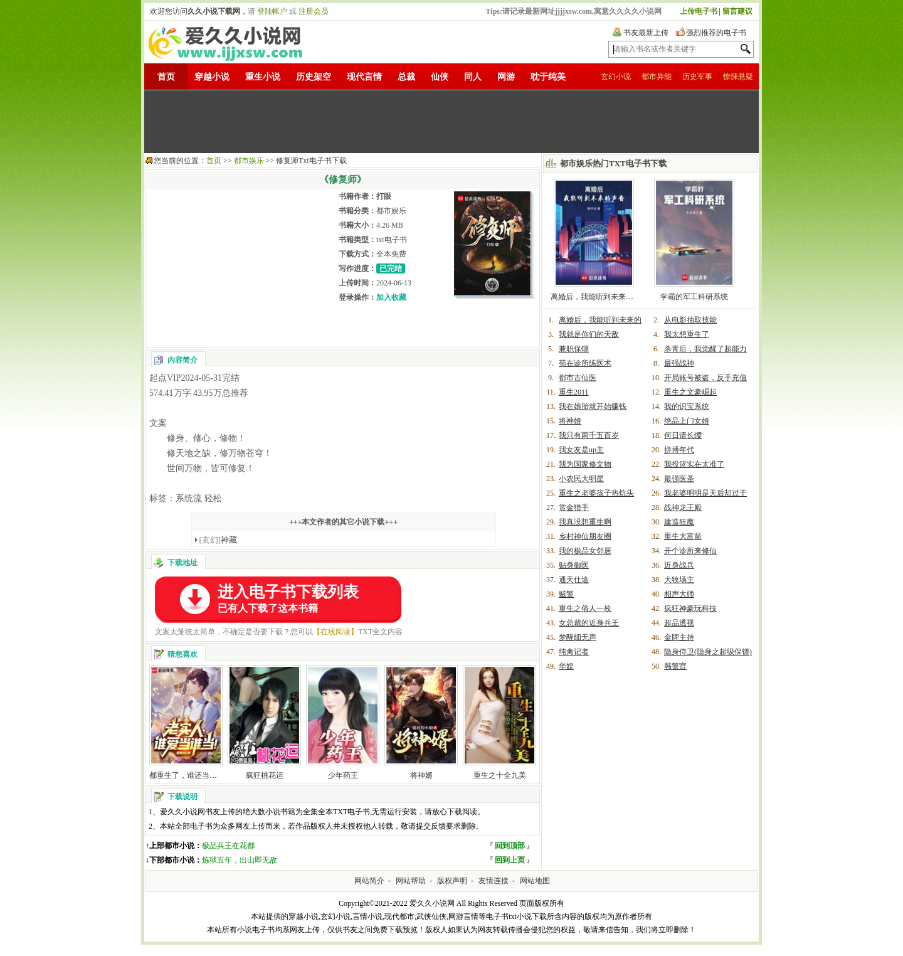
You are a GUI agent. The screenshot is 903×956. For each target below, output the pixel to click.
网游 (506, 77)
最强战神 (679, 363)
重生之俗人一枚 (585, 608)
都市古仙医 (577, 377)
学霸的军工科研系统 (694, 296)
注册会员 (313, 11)
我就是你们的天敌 (589, 334)
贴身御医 (574, 565)
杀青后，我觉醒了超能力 (705, 348)
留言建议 (737, 11)
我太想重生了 (686, 334)
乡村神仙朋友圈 (585, 536)
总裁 (406, 77)
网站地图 (535, 880)
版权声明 (452, 880)
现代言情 (364, 77)
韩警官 (675, 666)
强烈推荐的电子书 (716, 32)
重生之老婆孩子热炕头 (596, 493)
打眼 (383, 196)
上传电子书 (698, 11)
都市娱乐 (249, 160)
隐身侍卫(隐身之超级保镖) (708, 651)
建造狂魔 (679, 522)
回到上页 (510, 860)
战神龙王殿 (683, 507)
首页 (166, 77)
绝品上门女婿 (686, 421)
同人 (473, 77)
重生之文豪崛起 (690, 392)
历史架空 (313, 77)
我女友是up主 (581, 449)
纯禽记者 (574, 651)
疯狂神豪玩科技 (690, 608)
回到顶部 (510, 845)
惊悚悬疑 (738, 76)
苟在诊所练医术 (585, 363)
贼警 (566, 594)
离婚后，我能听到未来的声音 (599, 296)
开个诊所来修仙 (690, 550)
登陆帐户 (272, 11)
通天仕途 (574, 579)
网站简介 (369, 880)
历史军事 (697, 76)
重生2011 (574, 392)
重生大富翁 (683, 536)
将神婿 (421, 775)
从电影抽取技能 (690, 320)
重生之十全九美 (499, 775)
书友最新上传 (645, 32)
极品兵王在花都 (228, 845)
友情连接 (493, 880)
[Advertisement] (451, 121)
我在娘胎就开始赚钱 (592, 406)
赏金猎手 (574, 507)
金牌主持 (679, 637)
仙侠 (439, 77)
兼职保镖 (574, 348)
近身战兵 (679, 565)
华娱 (566, 666)
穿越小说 (212, 77)
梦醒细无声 (577, 637)
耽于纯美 (548, 77)
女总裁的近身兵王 (589, 623)
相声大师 (679, 594)
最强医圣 (679, 478)
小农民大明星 (581, 478)
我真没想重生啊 (585, 522)
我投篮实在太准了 (694, 464)
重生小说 (262, 77)
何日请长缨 (683, 435)
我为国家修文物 (585, 464)
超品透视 (679, 623)
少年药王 (343, 775)
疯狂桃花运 (264, 775)
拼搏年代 (679, 449)
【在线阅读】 (335, 631)
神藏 (218, 539)
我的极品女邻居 (585, 550)
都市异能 (657, 76)
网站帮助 (411, 880)
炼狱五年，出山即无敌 (239, 860)
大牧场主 (679, 579)
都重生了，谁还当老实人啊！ (198, 775)
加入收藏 (391, 297)
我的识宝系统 (686, 406)
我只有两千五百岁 (589, 435)
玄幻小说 (616, 76)
